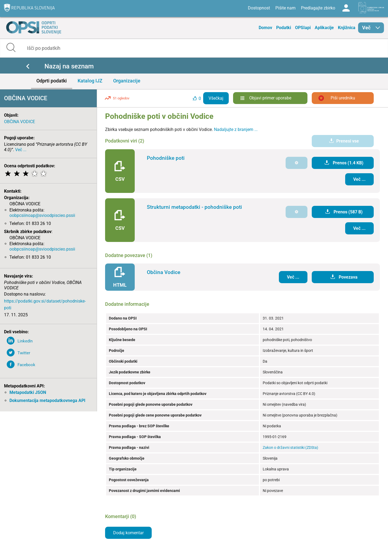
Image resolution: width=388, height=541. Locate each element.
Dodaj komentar (128, 532)
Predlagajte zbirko (318, 8)
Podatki (283, 27)
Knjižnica (346, 27)
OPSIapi (303, 27)
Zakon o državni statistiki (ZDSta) (290, 447)
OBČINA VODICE (19, 121)
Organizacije (126, 81)
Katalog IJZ (90, 81)
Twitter (24, 353)
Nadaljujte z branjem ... (236, 129)
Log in (346, 8)
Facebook (26, 364)
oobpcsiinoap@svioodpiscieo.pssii (42, 215)
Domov (265, 27)
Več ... (20, 149)
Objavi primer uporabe (270, 97)
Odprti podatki (51, 81)
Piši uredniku (343, 97)
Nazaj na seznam (69, 66)
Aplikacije (324, 27)
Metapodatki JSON (27, 392)
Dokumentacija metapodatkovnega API (47, 400)
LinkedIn (25, 341)
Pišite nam (285, 8)
